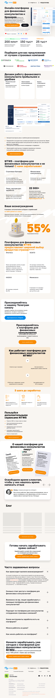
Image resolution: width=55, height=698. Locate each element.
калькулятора (14, 580)
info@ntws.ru (33, 2)
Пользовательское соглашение (28, 692)
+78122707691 (44, 2)
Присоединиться (35, 198)
